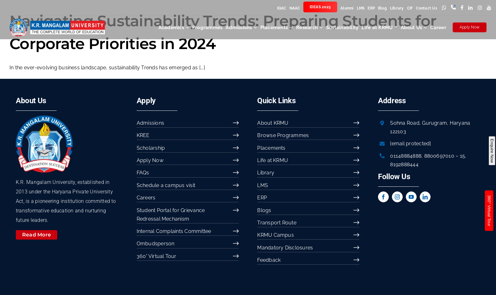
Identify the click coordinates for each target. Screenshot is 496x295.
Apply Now (470, 27)
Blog (382, 8)
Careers (146, 198)
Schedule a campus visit (166, 185)
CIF (410, 8)
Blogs (264, 210)
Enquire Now (491, 151)
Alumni (346, 8)
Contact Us (426, 8)
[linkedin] (425, 196)
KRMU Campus (275, 235)
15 (462, 156)
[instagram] (397, 196)
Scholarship (151, 148)
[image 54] (44, 118)
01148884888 (405, 156)
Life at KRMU (272, 160)
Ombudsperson (156, 244)
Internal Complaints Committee (174, 231)
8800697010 (439, 156)
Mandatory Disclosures (285, 248)
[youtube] (411, 196)
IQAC (281, 8)
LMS (361, 8)
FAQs (143, 173)
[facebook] (383, 196)
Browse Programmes (283, 135)
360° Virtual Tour (157, 256)
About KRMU (272, 123)
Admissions (150, 123)
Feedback (269, 260)
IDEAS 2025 (320, 7)
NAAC (294, 8)
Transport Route (276, 223)
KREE (143, 135)
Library (397, 8)
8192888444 (404, 164)
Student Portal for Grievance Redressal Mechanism (171, 214)
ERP (371, 8)
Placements (271, 148)
